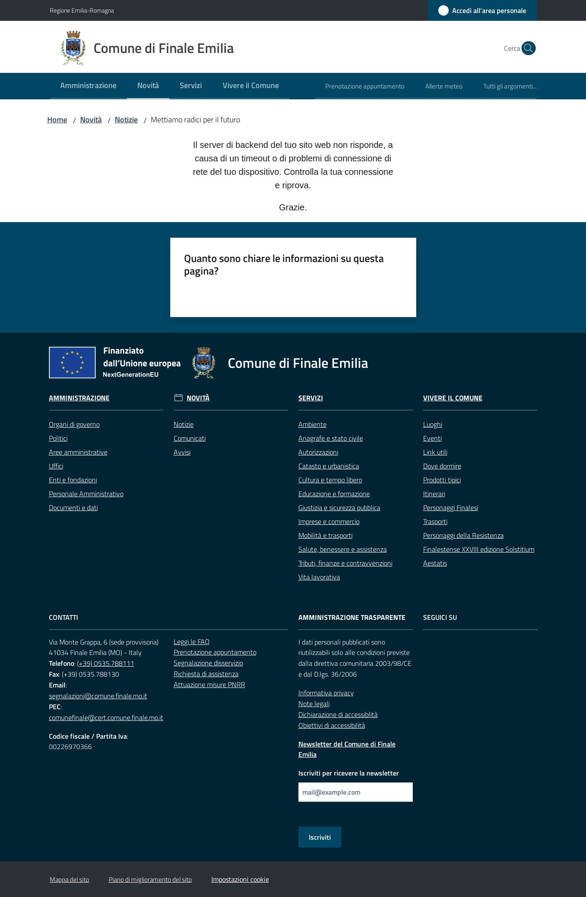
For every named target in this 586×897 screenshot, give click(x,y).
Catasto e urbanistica (328, 466)
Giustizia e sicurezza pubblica (339, 507)
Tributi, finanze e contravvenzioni (345, 563)
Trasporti (435, 521)
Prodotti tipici (442, 480)
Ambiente (312, 424)
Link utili (435, 452)
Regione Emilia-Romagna (82, 10)
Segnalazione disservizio (208, 663)
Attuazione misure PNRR (209, 684)
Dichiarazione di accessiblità (338, 714)
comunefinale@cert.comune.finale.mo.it (106, 717)
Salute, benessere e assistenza (342, 549)
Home (57, 119)
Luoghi (432, 424)
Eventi (432, 438)
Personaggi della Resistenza (463, 535)
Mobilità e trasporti (325, 535)
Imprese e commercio (328, 521)
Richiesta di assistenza (206, 673)
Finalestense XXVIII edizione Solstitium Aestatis (478, 556)
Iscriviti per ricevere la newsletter (348, 773)
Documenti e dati (73, 507)
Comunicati (190, 438)
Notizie (126, 119)
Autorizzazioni (318, 452)
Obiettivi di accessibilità (331, 725)
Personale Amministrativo (86, 493)
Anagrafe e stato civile (330, 438)
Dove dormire (442, 466)
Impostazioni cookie (240, 879)
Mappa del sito (69, 879)
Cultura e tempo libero (330, 480)
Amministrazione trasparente (351, 617)
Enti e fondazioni (73, 480)
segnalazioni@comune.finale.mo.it (98, 696)
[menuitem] (88, 86)
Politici (58, 438)
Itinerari (434, 493)
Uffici (56, 466)
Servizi (310, 398)
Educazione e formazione (334, 493)
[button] (526, 48)
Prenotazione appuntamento (215, 652)
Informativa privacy (326, 692)
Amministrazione (79, 398)
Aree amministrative (78, 452)
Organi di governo (74, 424)
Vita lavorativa (319, 577)
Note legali (314, 703)
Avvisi (182, 452)
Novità (91, 119)
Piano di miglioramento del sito (150, 879)
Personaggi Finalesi (450, 507)
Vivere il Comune (452, 398)
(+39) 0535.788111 (105, 663)
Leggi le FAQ (192, 641)
